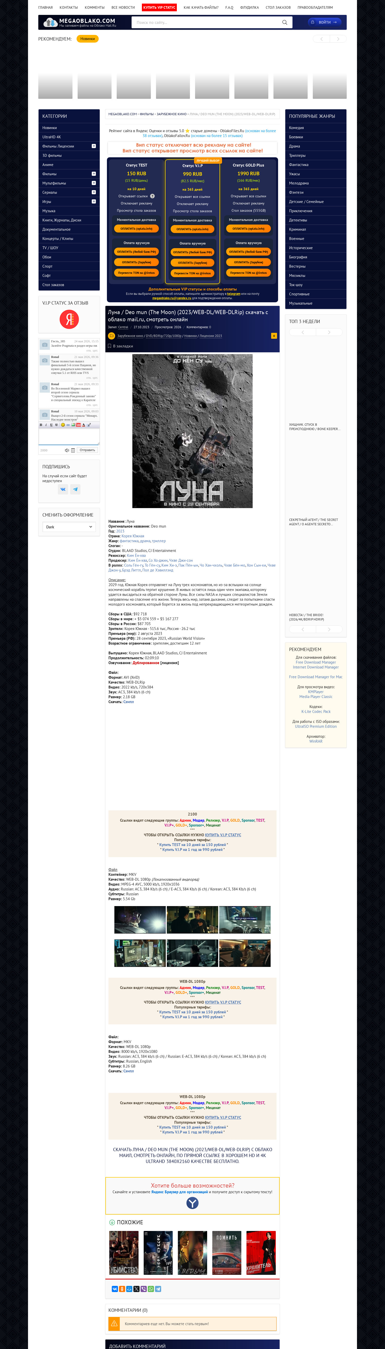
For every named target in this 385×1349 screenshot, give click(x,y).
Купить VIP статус (159, 7)
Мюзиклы (297, 275)
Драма (294, 146)
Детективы (298, 220)
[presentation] (321, 39)
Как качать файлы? (201, 7)
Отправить (87, 450)
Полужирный (41, 425)
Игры (46, 201)
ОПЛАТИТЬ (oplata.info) (136, 228)
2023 (120, 531)
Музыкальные (301, 303)
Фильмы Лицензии (58, 146)
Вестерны (297, 266)
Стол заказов (278, 7)
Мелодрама (299, 183)
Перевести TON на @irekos (136, 273)
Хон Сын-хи (256, 565)
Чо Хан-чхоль (211, 565)
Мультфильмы (54, 183)
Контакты (69, 7)
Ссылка (68, 425)
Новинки (190, 336)
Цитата (88, 425)
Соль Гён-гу (133, 565)
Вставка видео (78, 425)
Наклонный (46, 425)
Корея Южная (133, 535)
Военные (296, 238)
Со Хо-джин (158, 560)
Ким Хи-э (169, 565)
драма (145, 540)
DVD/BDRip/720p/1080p (163, 336)
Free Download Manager (316, 662)
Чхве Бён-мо (234, 565)
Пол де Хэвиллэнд (157, 570)
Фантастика (298, 164)
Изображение (73, 425)
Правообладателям (315, 7)
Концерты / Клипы (57, 238)
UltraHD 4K (51, 136)
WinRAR (316, 741)
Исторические (301, 247)
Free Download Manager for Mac (316, 676)
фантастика (129, 540)
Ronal (55, 357)
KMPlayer (316, 691)
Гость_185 (58, 341)
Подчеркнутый (51, 425)
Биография (298, 257)
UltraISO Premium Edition (316, 726)
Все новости (123, 7)
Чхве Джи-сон (181, 560)
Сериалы (49, 192)
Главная (45, 7)
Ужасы (294, 173)
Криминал (297, 229)
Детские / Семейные (306, 201)
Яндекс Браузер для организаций (179, 1191)
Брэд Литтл (131, 570)
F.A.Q (229, 7)
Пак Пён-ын (188, 565)
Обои (46, 257)
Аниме (47, 164)
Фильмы (49, 173)
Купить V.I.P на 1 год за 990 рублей (192, 849)
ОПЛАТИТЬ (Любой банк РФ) (136, 252)
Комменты (95, 7)
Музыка (48, 210)
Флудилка (249, 7)
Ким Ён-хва (136, 555)
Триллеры (297, 155)
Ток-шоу (295, 284)
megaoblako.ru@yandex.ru (171, 298)
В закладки (120, 345)
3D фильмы (52, 155)
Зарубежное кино (130, 336)
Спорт (47, 266)
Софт (46, 275)
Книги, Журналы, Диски (61, 220)
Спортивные (299, 294)
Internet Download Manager (316, 667)
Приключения (300, 210)
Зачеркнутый (56, 425)
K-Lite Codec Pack (316, 711)
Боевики (296, 136)
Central (123, 327)
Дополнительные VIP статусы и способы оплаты (193, 289)
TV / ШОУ (50, 247)
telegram (233, 294)
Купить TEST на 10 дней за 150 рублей (192, 844)
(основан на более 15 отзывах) (217, 135)
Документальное (56, 229)
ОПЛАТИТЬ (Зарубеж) (136, 262)
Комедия (296, 127)
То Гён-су (152, 565)
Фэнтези (296, 192)
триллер (159, 540)
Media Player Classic (316, 696)
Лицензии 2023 (211, 336)
